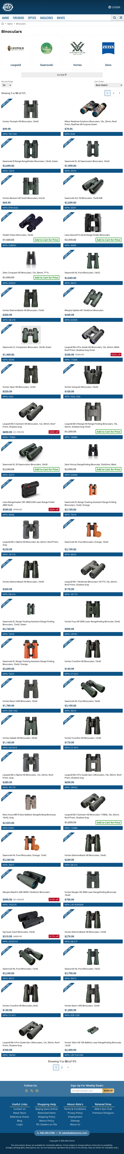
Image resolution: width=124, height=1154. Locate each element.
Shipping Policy (46, 1116)
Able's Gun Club (103, 1108)
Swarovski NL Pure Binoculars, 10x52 (82, 968)
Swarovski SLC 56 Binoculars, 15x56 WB (83, 198)
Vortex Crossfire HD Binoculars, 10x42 (83, 661)
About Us (75, 1124)
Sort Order (108, 83)
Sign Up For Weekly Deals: (87, 1085)
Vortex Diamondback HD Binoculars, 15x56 (23, 310)
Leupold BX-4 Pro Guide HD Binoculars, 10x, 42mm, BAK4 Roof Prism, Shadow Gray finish (92, 349)
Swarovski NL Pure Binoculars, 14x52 (82, 272)
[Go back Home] (2, 23)
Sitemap (75, 1120)
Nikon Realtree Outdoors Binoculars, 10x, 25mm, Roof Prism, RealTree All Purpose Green (91, 123)
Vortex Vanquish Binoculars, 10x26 (81, 386)
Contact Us (20, 1108)
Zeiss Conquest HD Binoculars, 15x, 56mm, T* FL (26, 272)
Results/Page (7, 83)
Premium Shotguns (103, 1112)
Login (19, 1124)
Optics (10, 23)
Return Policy (46, 1120)
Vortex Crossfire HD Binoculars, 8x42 (20, 1005)
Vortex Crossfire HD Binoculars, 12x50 (83, 737)
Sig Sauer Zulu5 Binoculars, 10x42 (19, 931)
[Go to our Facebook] (26, 1090)
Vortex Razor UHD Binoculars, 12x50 (82, 1005)
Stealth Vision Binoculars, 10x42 (18, 234)
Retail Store (19, 1112)
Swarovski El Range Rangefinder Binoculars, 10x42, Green (30, 161)
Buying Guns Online (47, 1108)
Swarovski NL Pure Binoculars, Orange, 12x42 (24, 855)
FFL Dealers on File (46, 1124)
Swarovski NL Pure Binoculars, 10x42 (82, 701)
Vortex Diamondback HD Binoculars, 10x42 (85, 855)
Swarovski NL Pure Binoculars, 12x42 (20, 968)
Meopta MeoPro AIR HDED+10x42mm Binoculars (26, 892)
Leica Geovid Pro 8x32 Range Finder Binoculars (87, 234)
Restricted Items (47, 1112)
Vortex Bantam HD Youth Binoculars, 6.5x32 (24, 198)
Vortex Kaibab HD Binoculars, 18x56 (20, 737)
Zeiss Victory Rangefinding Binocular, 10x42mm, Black (90, 464)
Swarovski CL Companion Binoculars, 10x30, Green (27, 347)
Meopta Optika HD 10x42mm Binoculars (84, 310)
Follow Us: (30, 1085)
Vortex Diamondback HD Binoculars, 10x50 (23, 581)
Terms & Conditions (75, 1108)
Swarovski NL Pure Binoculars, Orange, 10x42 (86, 541)
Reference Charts (19, 1116)
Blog (19, 1120)
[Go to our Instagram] (37, 1090)
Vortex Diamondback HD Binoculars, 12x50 (85, 931)
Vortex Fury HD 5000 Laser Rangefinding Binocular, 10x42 (92, 621)
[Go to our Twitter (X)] (31, 1090)
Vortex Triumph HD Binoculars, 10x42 (21, 121)
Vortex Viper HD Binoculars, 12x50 (19, 386)
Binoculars (21, 23)
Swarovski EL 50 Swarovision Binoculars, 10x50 (25, 464)
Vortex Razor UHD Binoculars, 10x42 (20, 701)
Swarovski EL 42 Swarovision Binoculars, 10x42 (87, 161)
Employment (75, 1116)
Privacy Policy (75, 1112)
